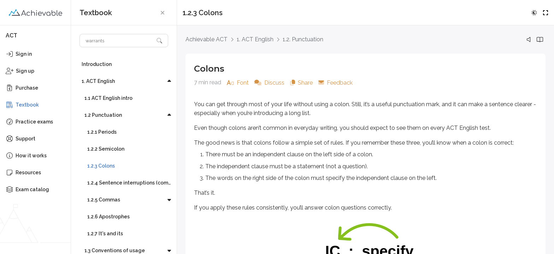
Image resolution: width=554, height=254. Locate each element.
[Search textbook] (117, 40)
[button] (162, 12)
